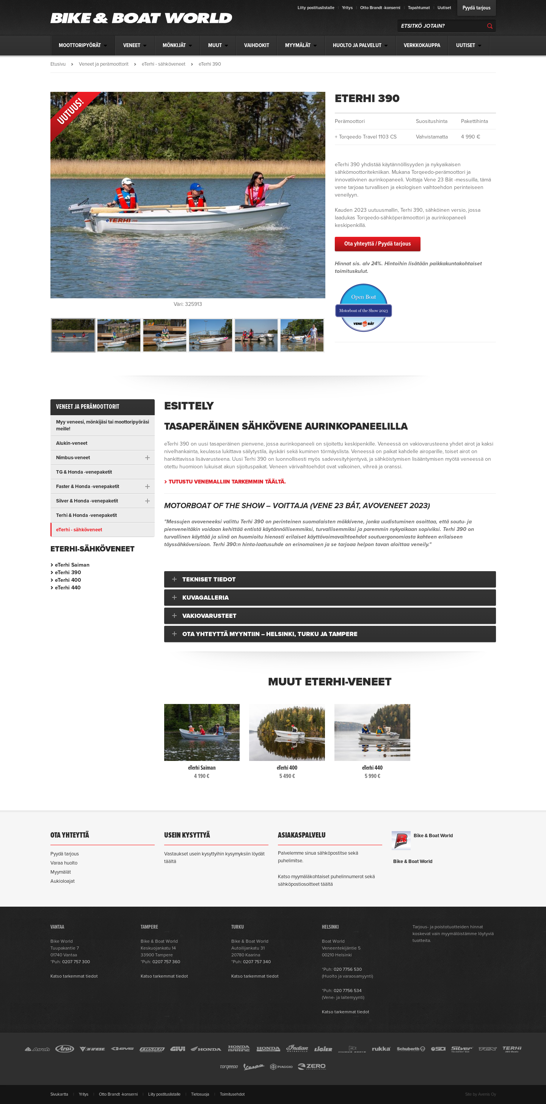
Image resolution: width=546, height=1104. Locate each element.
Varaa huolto (63, 863)
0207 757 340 (257, 961)
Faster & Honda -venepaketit (87, 486)
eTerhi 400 (68, 580)
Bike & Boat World (433, 836)
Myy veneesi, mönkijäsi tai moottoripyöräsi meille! (102, 425)
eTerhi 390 (68, 572)
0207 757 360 (166, 961)
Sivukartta (59, 1094)
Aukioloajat (62, 881)
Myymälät (60, 872)
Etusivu (58, 64)
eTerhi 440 (68, 587)
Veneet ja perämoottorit (104, 64)
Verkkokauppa (422, 45)
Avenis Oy (487, 1094)
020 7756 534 (348, 990)
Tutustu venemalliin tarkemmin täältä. (227, 482)
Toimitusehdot (232, 1094)
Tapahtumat (419, 7)
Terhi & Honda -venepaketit (86, 515)
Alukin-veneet (71, 443)
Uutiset (444, 7)
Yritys (347, 7)
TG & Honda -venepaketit (84, 472)
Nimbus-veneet (73, 458)
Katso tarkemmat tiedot (74, 976)
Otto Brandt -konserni (380, 7)
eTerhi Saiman (72, 565)
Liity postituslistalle (316, 7)
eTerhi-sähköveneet (92, 549)
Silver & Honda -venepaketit (87, 501)
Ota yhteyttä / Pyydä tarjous (377, 244)
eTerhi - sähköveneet (163, 64)
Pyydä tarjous (477, 8)
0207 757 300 (76, 961)
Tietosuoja (200, 1094)
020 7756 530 (348, 969)
